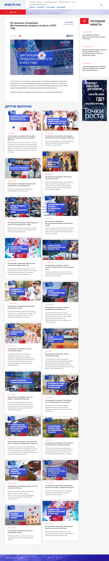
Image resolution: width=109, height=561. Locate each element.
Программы (50, 7)
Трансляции (60, 7)
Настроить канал (50, 2)
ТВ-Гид (31, 2)
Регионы (39, 2)
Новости (32, 7)
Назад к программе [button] (68, 24)
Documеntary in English (38, 5)
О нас (73, 2)
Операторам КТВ (64, 2)
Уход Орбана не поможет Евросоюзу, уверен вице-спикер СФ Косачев (93, 37)
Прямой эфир (12, 12)
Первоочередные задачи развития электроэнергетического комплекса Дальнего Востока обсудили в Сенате (94, 52)
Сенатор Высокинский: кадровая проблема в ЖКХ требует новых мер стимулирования (94, 68)
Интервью (41, 7)
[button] (101, 4)
